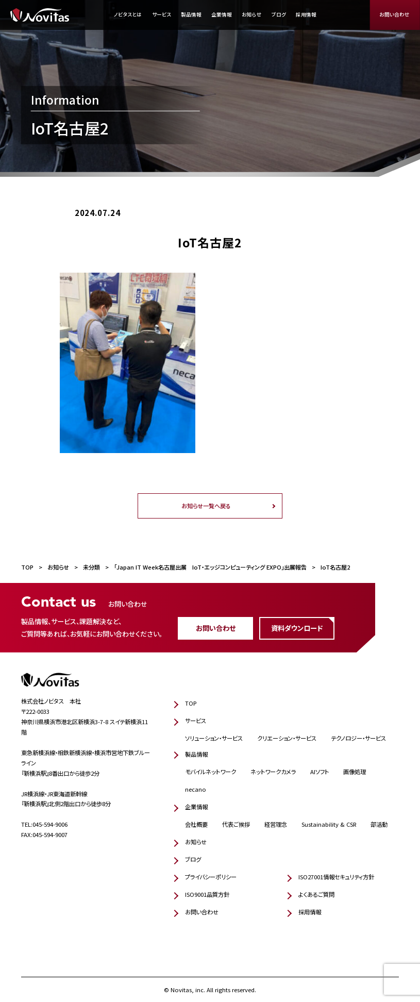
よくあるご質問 (316, 894)
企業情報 (221, 14)
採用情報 (306, 14)
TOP (191, 703)
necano (195, 789)
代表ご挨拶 (236, 824)
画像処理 (354, 771)
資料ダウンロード (297, 628)
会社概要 (196, 824)
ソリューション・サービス (214, 738)
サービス (161, 14)
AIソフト (319, 771)
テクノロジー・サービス (358, 738)
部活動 (379, 824)
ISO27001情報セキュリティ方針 (336, 877)
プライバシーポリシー (211, 877)
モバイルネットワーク (210, 771)
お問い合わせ (394, 14)
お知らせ (252, 14)
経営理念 (275, 824)
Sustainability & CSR (328, 824)
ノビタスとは (128, 14)
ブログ (279, 14)
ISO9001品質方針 (207, 894)
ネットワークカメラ (273, 771)
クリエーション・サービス (286, 738)
